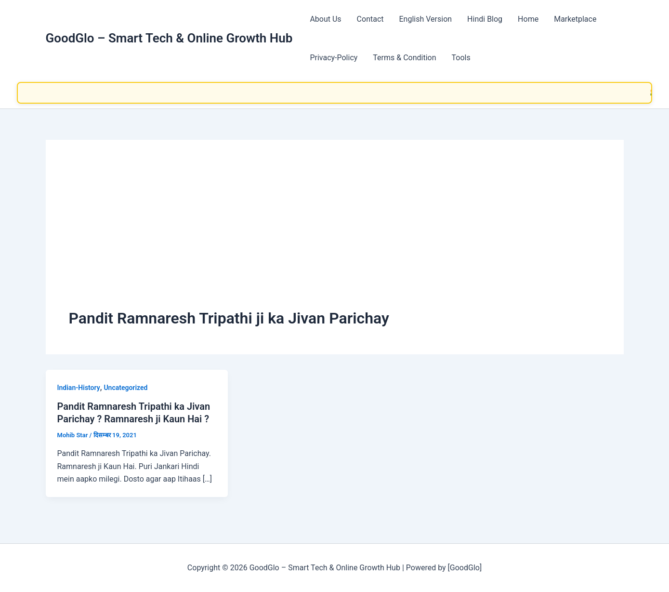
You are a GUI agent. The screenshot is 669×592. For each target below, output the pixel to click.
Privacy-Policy (333, 57)
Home (528, 19)
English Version (425, 19)
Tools (461, 57)
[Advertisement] (335, 235)
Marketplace (575, 19)
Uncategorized (125, 387)
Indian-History (78, 387)
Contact (370, 19)
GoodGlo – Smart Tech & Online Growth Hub (169, 38)
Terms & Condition (404, 57)
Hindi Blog (484, 19)
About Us (325, 19)
